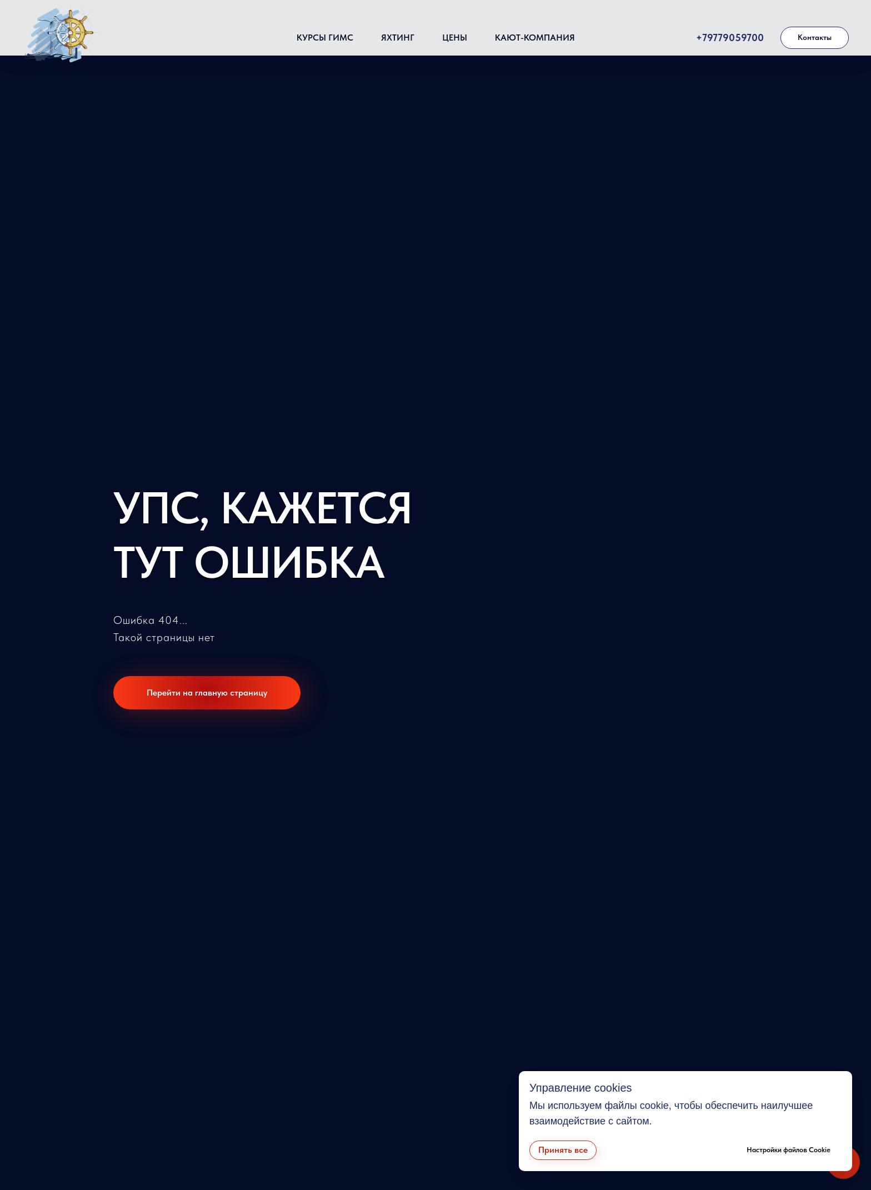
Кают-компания (535, 37)
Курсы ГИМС (325, 37)
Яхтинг (397, 37)
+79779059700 (730, 37)
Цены (454, 37)
